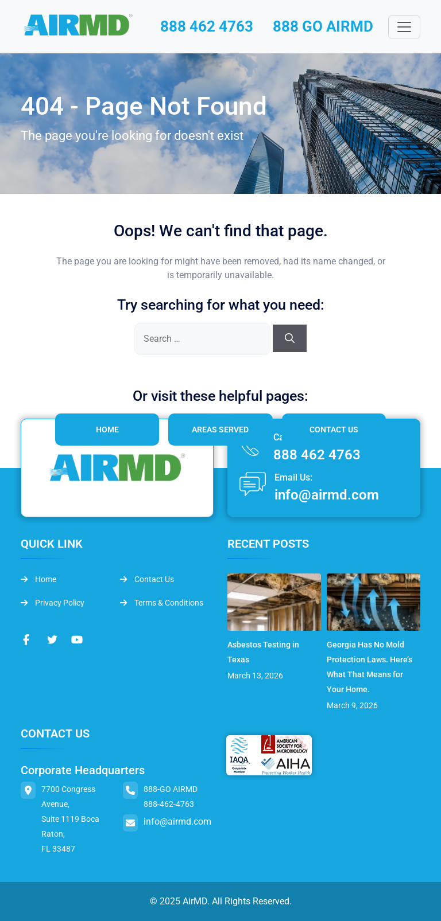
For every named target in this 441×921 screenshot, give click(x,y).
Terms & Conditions (161, 602)
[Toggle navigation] (404, 26)
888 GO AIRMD (323, 26)
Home (107, 429)
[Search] (290, 338)
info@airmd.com (326, 495)
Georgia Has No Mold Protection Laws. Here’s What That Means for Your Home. (369, 667)
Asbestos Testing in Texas (263, 652)
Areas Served (220, 429)
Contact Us (334, 429)
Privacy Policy (52, 602)
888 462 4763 (206, 26)
